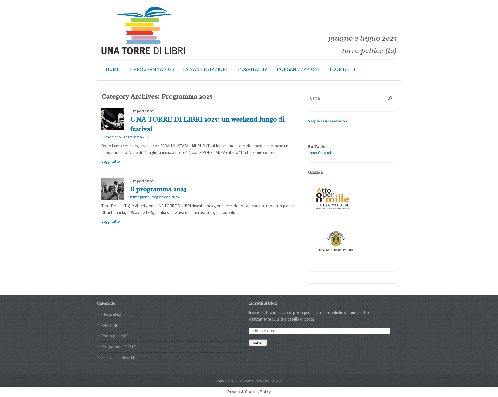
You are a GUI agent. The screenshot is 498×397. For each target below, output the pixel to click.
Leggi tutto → (113, 161)
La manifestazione (206, 69)
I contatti (342, 69)
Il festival (108, 314)
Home (112, 69)
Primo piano (111, 137)
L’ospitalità (253, 69)
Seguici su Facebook (327, 121)
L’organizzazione (299, 69)
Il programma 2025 (151, 69)
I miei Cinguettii (321, 152)
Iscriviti (258, 342)
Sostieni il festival (115, 357)
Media (106, 325)
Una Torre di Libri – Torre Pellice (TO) (254, 380)
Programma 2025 (136, 137)
